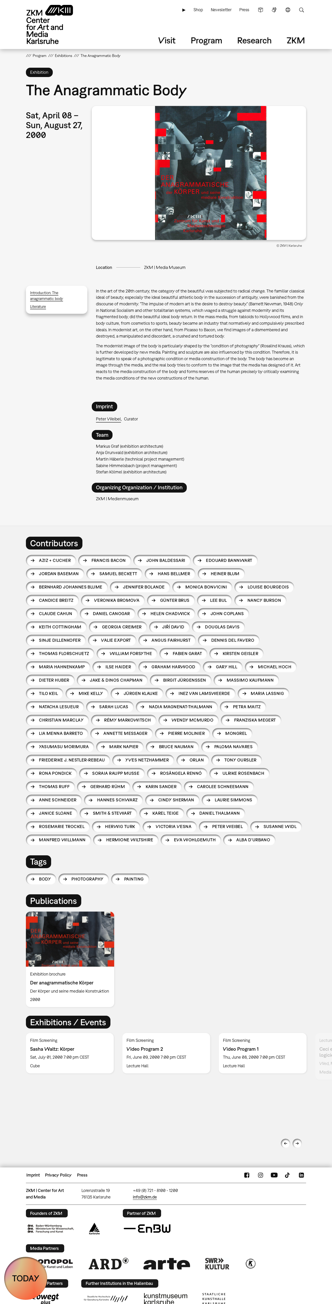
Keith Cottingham (60, 626)
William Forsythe (131, 653)
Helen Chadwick (170, 613)
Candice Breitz (56, 600)
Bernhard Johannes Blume (70, 587)
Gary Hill (226, 666)
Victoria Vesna (173, 826)
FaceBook (246, 1175)
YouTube (274, 1175)
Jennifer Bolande (144, 587)
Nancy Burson (264, 600)
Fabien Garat (187, 653)
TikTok (288, 1175)
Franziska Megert (255, 720)
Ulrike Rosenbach (243, 773)
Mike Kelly (91, 693)
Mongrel (236, 733)
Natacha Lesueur (59, 706)
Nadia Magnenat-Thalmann (180, 706)
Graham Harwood (173, 666)
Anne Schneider (57, 799)
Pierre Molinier (186, 733)
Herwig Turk (120, 826)
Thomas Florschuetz (64, 653)
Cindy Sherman (176, 799)
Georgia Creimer (122, 626)
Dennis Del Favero (232, 640)
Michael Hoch (275, 666)
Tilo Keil (48, 693)
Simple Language (260, 9)
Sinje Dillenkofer (60, 640)
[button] (199, 173)
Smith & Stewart (112, 813)
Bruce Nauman (176, 746)
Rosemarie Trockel (62, 826)
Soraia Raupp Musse (115, 773)
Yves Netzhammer (147, 760)
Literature (38, 306)
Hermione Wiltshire (129, 839)
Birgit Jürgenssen (184, 680)
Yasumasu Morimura (64, 746)
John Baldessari (165, 560)
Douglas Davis (222, 626)
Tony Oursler (240, 760)
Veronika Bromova (116, 600)
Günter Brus (175, 600)
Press (244, 9)
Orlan (197, 760)
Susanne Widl (280, 826)
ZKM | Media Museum (165, 267)
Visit (167, 40)
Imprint (33, 1175)
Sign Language (274, 9)
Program (206, 40)
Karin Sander (161, 786)
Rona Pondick (55, 773)
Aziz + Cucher (55, 560)
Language (288, 9)
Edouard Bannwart (229, 560)
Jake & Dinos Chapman (116, 680)
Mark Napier (123, 746)
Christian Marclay (61, 720)
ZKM (296, 40)
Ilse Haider (118, 666)
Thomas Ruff (54, 786)
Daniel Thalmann (219, 813)
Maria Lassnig (267, 693)
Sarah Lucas (113, 706)
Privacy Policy (58, 1175)
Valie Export (116, 640)
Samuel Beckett (118, 573)
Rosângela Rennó (181, 773)
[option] (72, 959)
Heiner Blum (225, 573)
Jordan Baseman (59, 573)
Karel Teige (165, 813)
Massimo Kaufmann (250, 680)
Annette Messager (125, 733)
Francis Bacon (109, 560)
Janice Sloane (55, 813)
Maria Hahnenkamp (62, 666)
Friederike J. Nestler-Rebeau (72, 760)
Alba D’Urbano (253, 839)
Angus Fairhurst (171, 640)
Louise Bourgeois (268, 587)
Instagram (260, 1175)
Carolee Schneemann (222, 786)
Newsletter (221, 9)
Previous (285, 1143)
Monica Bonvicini (206, 587)
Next (297, 1143)
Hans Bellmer (174, 573)
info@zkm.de (145, 1197)
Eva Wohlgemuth (195, 839)
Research (254, 40)
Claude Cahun (55, 613)
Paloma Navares (233, 746)
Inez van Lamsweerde (204, 693)
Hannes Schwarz (117, 799)
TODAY (25, 1278)
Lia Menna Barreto (61, 733)
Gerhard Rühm (107, 786)
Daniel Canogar (111, 613)
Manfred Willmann (62, 839)
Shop (198, 9)
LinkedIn (301, 1175)
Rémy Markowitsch (127, 720)
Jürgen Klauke (141, 693)
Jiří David (173, 626)
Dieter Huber (54, 680)
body (45, 879)
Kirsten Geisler (240, 653)
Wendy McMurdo (192, 720)
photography (87, 879)
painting (134, 879)
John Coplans (227, 613)
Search (301, 9)
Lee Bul (218, 600)
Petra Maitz (247, 706)
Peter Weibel (108, 418)
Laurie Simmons (233, 799)
